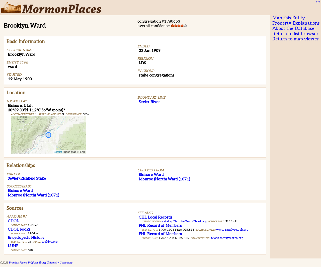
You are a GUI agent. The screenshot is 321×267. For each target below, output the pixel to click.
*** (317, 3)
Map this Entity (288, 18)
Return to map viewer (295, 39)
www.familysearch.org (232, 230)
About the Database (293, 28)
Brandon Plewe (18, 262)
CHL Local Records (155, 217)
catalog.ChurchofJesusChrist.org (184, 221)
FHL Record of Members (160, 225)
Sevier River (149, 102)
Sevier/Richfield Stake (27, 178)
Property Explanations (296, 23)
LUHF (13, 246)
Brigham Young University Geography (50, 262)
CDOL (13, 221)
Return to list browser (295, 33)
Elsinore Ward (20, 190)
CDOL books (19, 229)
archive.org (49, 242)
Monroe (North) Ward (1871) (33, 195)
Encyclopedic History (26, 237)
